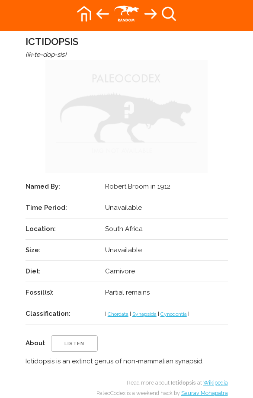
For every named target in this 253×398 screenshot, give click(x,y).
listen (74, 344)
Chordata (118, 314)
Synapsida (144, 314)
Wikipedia (215, 382)
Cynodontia (173, 314)
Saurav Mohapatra (204, 393)
